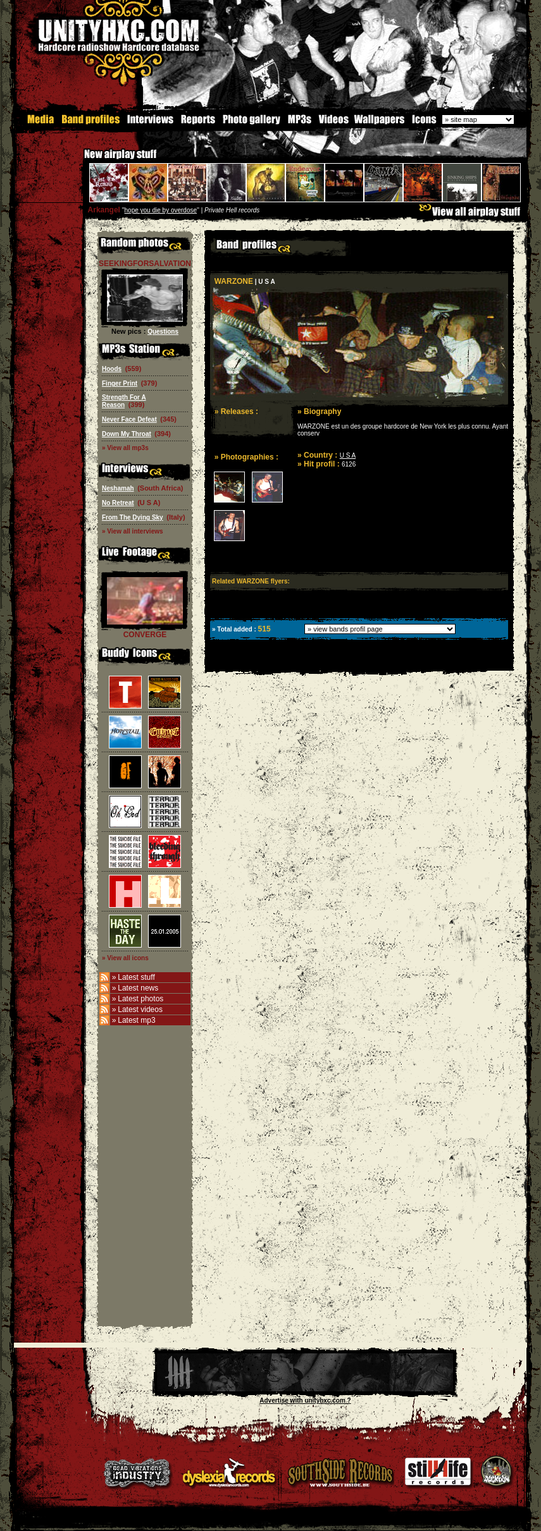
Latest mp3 (136, 1020)
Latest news (138, 988)
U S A (348, 455)
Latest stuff (136, 977)
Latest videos (140, 1009)
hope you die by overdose (161, 210)
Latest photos (140, 998)
